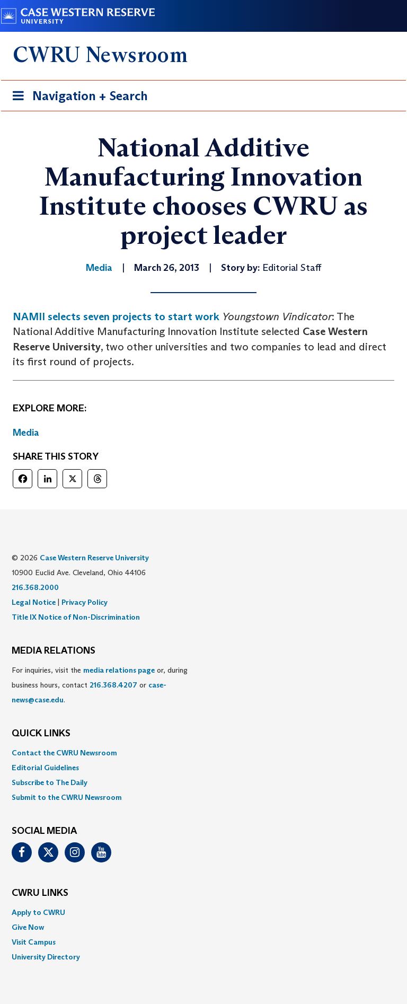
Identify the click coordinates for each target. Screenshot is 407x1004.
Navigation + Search (77, 98)
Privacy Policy (84, 602)
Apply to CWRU (38, 912)
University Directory (46, 957)
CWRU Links (40, 893)
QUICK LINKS (41, 733)
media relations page (119, 670)
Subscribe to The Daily (49, 782)
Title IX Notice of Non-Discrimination (76, 617)
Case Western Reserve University (94, 557)
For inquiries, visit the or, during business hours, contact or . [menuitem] (100, 684)
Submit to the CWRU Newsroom (67, 797)
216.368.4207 (113, 685)
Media (26, 432)
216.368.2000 (35, 587)
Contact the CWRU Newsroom (64, 753)
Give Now (28, 927)
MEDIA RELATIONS (53, 651)
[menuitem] (203, 752)
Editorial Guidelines (45, 767)
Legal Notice (34, 602)
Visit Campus (34, 942)
